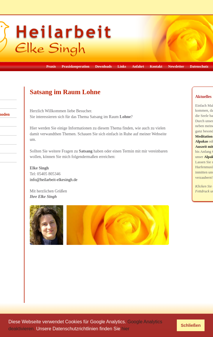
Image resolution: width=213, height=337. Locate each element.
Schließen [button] (191, 325)
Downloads (103, 66)
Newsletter (176, 66)
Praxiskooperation (75, 66)
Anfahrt (138, 66)
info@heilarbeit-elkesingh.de (53, 180)
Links (122, 66)
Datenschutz (199, 66)
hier (126, 328)
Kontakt (156, 66)
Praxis (51, 66)
